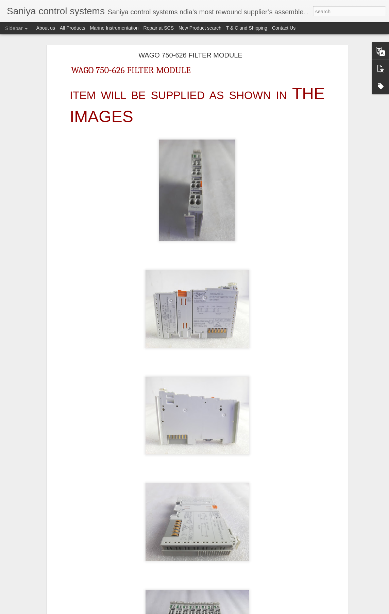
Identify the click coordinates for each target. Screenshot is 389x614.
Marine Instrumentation (114, 28)
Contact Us (283, 28)
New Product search (200, 28)
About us (45, 28)
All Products (72, 28)
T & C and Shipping (246, 28)
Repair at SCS (158, 28)
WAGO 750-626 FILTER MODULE (190, 55)
